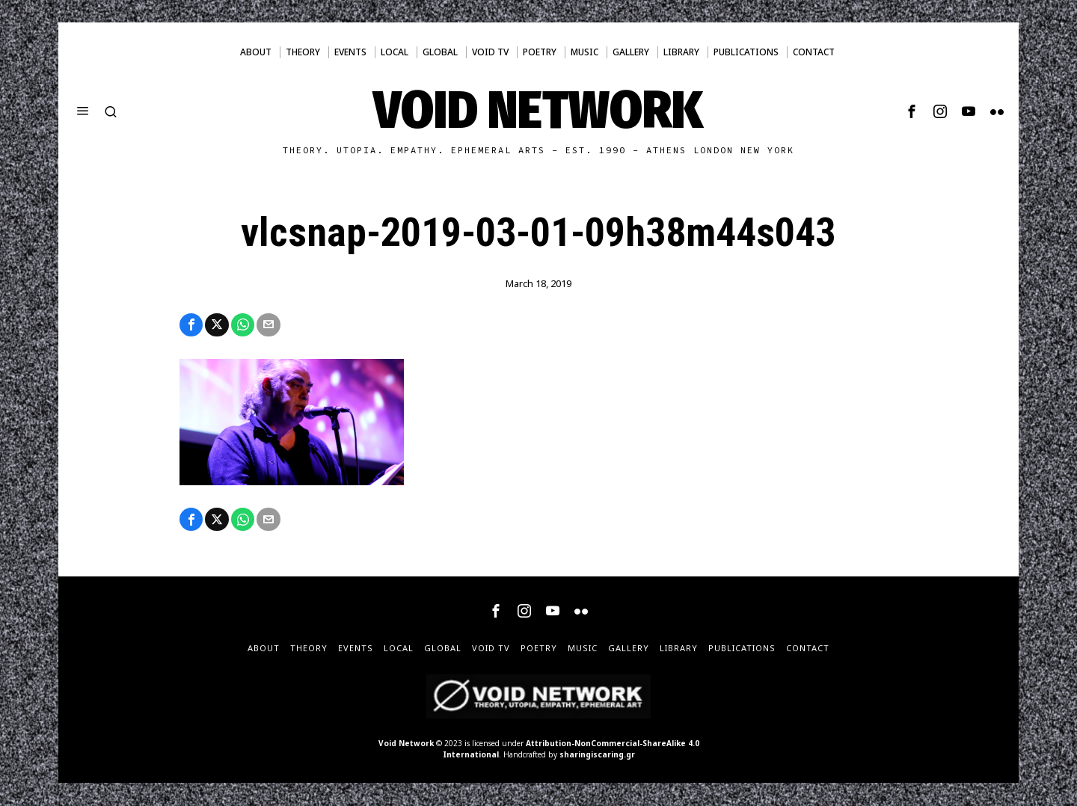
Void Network (406, 744)
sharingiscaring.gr (597, 755)
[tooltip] (912, 111)
